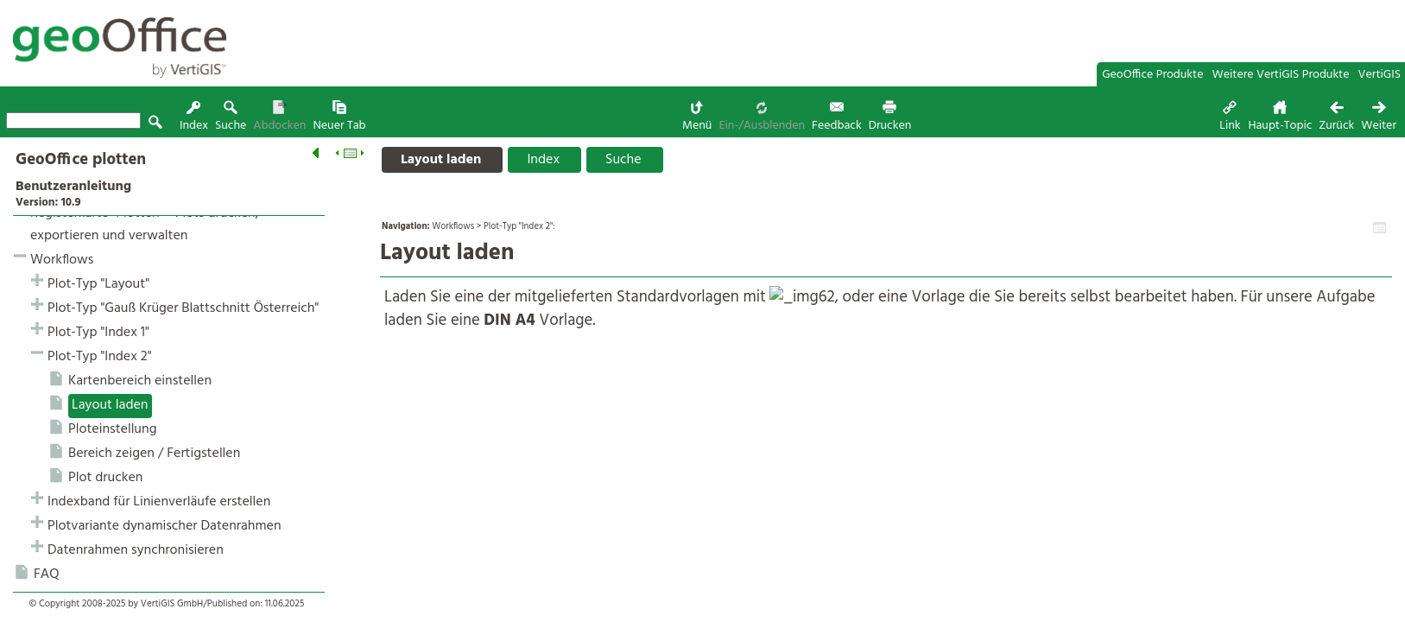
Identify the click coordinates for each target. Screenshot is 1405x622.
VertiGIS (1379, 75)
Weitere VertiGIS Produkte (1281, 75)
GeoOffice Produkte (1152, 75)
